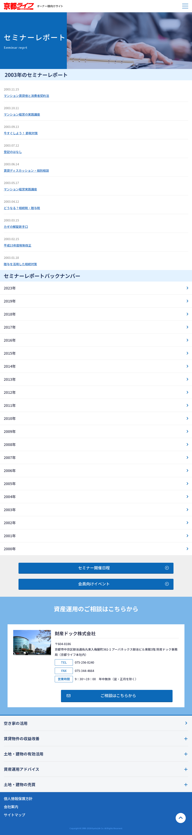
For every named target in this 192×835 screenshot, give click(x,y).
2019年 (10, 301)
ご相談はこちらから (118, 695)
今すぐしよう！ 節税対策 (21, 133)
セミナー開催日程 (94, 567)
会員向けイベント (94, 584)
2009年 (10, 431)
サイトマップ (14, 814)
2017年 (10, 327)
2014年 (10, 366)
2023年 (10, 288)
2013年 (10, 379)
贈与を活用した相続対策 (20, 264)
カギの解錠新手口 (16, 226)
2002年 (10, 522)
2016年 (10, 340)
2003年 (10, 509)
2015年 (10, 353)
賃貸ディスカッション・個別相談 (26, 170)
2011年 (10, 405)
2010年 (10, 418)
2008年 (10, 444)
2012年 (10, 392)
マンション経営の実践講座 (22, 114)
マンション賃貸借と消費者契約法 (26, 95)
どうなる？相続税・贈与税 (22, 208)
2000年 (10, 548)
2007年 (10, 457)
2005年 (10, 483)
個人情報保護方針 (18, 798)
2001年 (10, 535)
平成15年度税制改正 (17, 245)
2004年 (10, 496)
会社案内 (11, 806)
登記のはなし (13, 151)
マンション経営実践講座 (20, 189)
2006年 (10, 470)
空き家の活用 (16, 723)
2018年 (10, 314)
